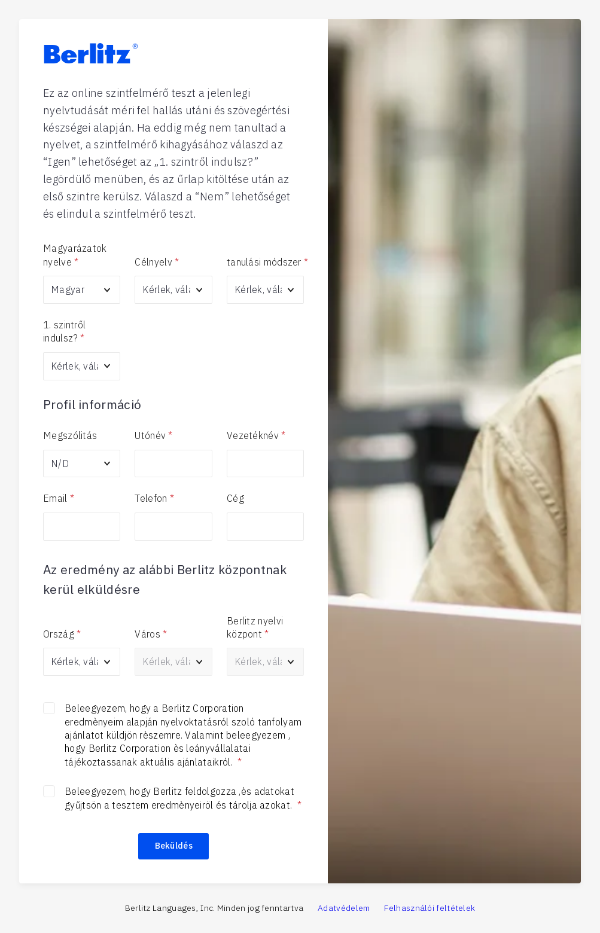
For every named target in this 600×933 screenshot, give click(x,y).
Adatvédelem (344, 907)
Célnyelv (157, 262)
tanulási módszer (265, 262)
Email (58, 498)
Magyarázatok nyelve (75, 255)
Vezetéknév (256, 435)
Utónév (153, 435)
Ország (62, 634)
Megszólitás (70, 435)
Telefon (154, 498)
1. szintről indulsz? (64, 332)
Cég (235, 498)
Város (151, 634)
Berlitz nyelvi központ (255, 628)
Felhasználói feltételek (429, 907)
